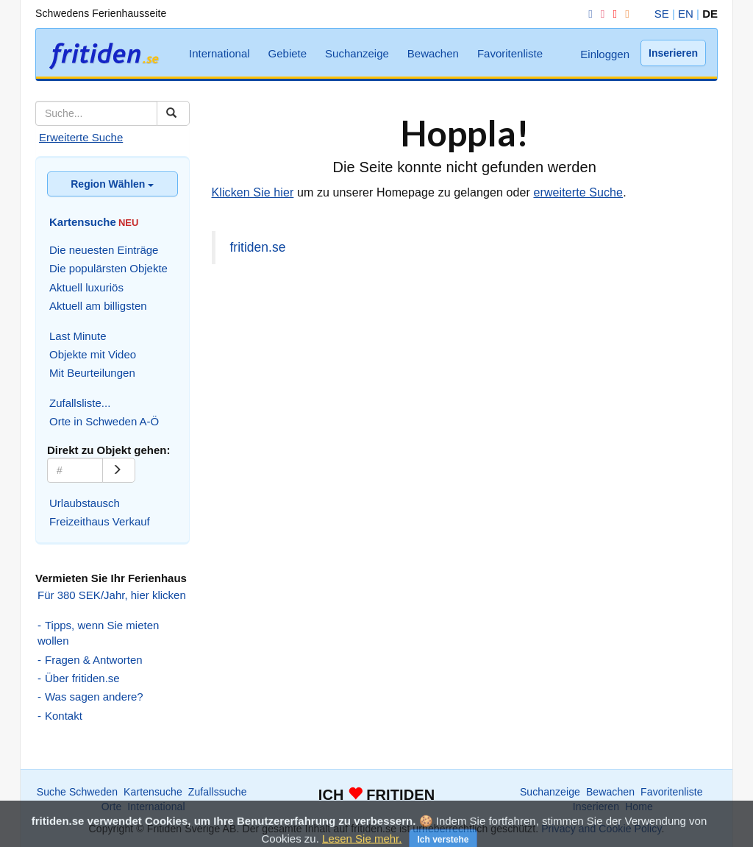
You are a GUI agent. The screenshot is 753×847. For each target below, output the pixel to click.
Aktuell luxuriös (86, 287)
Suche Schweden (77, 792)
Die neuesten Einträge (103, 250)
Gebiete (287, 53)
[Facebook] (587, 13)
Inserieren (673, 53)
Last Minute (78, 336)
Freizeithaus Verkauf (99, 521)
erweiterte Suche (578, 192)
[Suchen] (173, 113)
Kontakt (63, 715)
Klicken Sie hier (253, 192)
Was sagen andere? (94, 696)
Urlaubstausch (84, 503)
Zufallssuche (217, 792)
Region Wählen (112, 184)
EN (685, 13)
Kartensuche (153, 792)
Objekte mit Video (92, 354)
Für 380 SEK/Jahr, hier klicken (112, 595)
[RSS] (624, 13)
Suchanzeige (357, 53)
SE (661, 13)
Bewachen (433, 53)
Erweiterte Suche (81, 137)
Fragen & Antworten (94, 659)
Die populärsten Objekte (108, 268)
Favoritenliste (510, 53)
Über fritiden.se (82, 678)
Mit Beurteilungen (92, 372)
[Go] (118, 470)
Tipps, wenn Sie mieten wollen (98, 633)
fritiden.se (258, 247)
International (219, 53)
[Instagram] (600, 13)
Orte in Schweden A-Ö (104, 421)
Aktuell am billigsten (98, 306)
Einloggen (604, 54)
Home (639, 806)
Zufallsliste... (79, 403)
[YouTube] (611, 13)
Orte (111, 806)
